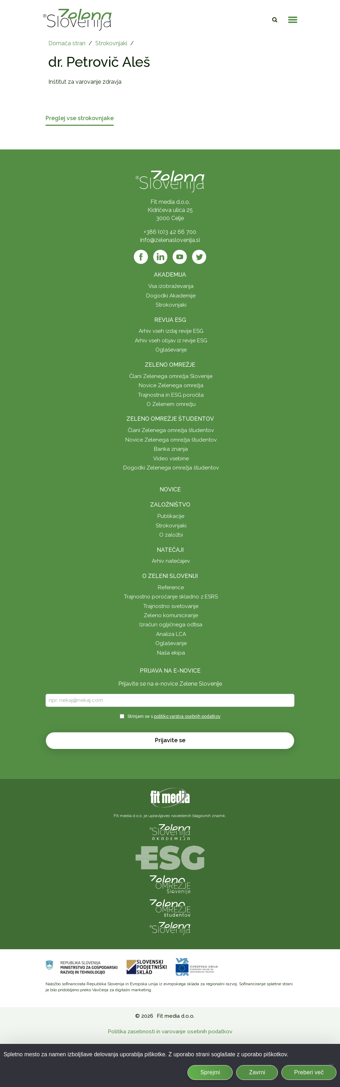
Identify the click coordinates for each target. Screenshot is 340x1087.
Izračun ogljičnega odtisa (170, 624)
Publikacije (170, 516)
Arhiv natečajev (171, 561)
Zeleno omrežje (170, 364)
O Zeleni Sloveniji (170, 576)
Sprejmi (210, 1072)
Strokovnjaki (111, 43)
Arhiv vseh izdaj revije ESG (171, 331)
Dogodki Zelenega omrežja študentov (171, 468)
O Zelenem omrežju (171, 404)
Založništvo (170, 504)
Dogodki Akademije (171, 296)
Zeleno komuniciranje (171, 615)
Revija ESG (170, 320)
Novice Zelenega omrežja (171, 385)
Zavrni (257, 1072)
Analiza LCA (171, 634)
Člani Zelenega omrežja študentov (171, 430)
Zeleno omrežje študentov (170, 418)
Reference (171, 587)
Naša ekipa (171, 653)
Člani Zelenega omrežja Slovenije (171, 376)
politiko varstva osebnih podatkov (187, 716)
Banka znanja (171, 449)
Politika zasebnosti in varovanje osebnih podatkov (170, 1031)
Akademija (170, 274)
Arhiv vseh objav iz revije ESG (171, 340)
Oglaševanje (171, 350)
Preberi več (309, 1072)
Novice (170, 489)
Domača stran (66, 43)
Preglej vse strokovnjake (80, 119)
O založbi (171, 535)
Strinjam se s (173, 716)
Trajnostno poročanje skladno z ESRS (171, 596)
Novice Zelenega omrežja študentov (171, 440)
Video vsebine (171, 458)
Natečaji (170, 550)
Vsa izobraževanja (170, 286)
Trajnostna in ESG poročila (171, 395)
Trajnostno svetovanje (170, 606)
